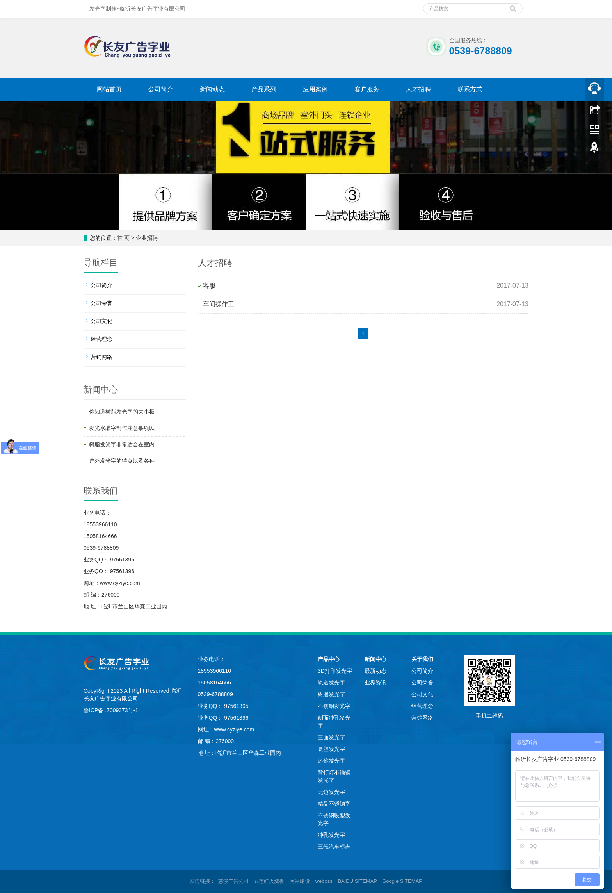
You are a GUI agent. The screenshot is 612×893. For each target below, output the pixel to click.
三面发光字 (331, 737)
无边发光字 (331, 792)
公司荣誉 (101, 303)
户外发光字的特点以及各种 (122, 461)
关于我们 (422, 659)
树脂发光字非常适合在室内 (122, 444)
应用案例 (315, 89)
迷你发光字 (331, 761)
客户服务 (366, 89)
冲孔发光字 (331, 835)
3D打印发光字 (335, 671)
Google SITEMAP (402, 881)
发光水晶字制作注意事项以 (122, 428)
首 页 (123, 238)
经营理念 (101, 339)
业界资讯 (375, 682)
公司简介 (160, 89)
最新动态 (375, 671)
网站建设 (300, 881)
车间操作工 (218, 304)
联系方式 (469, 89)
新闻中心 (375, 659)
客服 (209, 285)
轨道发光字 (331, 682)
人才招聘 (418, 89)
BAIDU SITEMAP (357, 881)
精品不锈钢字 (334, 803)
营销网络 (101, 357)
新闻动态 (212, 89)
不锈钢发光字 (334, 706)
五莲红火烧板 (269, 881)
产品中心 (329, 659)
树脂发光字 (331, 694)
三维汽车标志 (334, 846)
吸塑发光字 (331, 749)
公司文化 (101, 321)
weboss (324, 881)
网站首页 (109, 89)
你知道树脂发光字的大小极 (122, 411)
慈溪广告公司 (233, 881)
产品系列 (263, 89)
